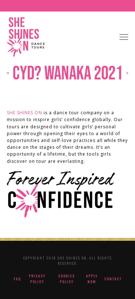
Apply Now (92, 278)
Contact (113, 278)
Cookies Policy (66, 278)
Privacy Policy (37, 278)
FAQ (17, 278)
